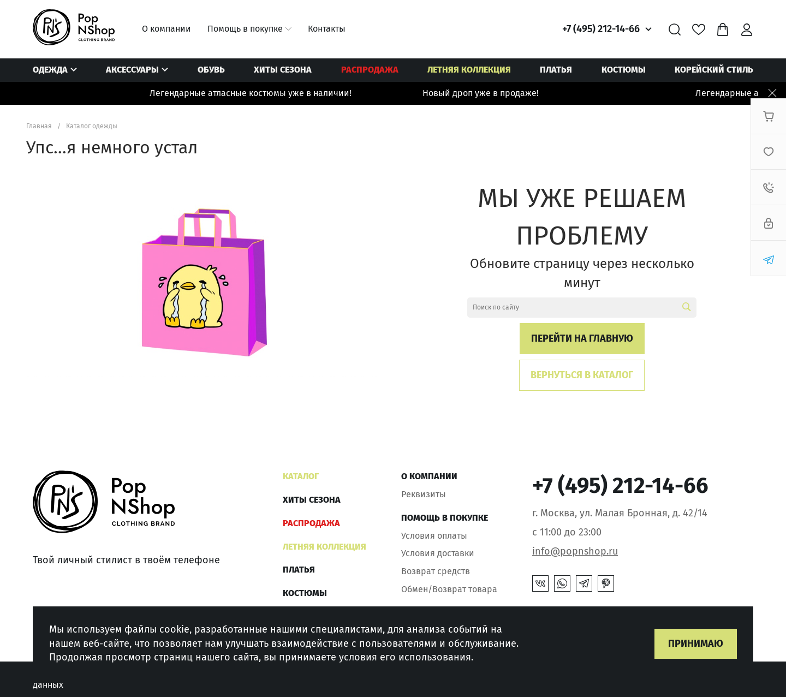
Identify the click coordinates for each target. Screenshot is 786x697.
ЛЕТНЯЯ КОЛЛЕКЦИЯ (469, 69)
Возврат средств (435, 571)
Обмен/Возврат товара (449, 589)
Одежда (50, 69)
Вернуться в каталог (582, 375)
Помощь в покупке (245, 28)
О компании (166, 28)
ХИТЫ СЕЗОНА (283, 69)
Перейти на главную (582, 338)
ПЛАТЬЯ (556, 69)
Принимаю (695, 644)
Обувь (211, 69)
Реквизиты (423, 494)
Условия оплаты (434, 536)
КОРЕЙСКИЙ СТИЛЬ (714, 69)
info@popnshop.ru (575, 551)
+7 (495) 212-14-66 (601, 29)
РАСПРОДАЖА (369, 69)
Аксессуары (132, 69)
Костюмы (624, 69)
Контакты (327, 28)
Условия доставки (437, 553)
